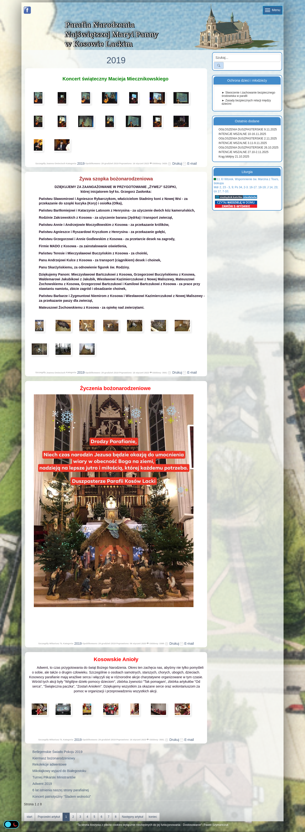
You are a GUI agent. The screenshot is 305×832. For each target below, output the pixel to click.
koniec (153, 816)
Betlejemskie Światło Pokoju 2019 (57, 752)
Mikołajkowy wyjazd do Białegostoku (59, 771)
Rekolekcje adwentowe (49, 764)
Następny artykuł (132, 816)
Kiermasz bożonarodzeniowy (53, 758)
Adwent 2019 (42, 784)
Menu (272, 10)
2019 (81, 163)
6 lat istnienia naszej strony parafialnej (60, 790)
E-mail (190, 163)
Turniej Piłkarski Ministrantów (54, 777)
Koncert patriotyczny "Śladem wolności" (61, 796)
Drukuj (175, 163)
